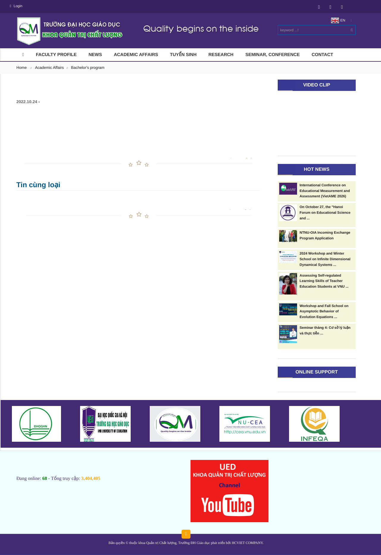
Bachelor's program (87, 67)
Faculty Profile (56, 54)
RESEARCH (220, 54)
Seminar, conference (272, 54)
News (95, 54)
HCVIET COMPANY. (247, 543)
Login (16, 6)
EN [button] (338, 20)
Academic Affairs (136, 54)
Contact (322, 54)
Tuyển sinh (183, 54)
